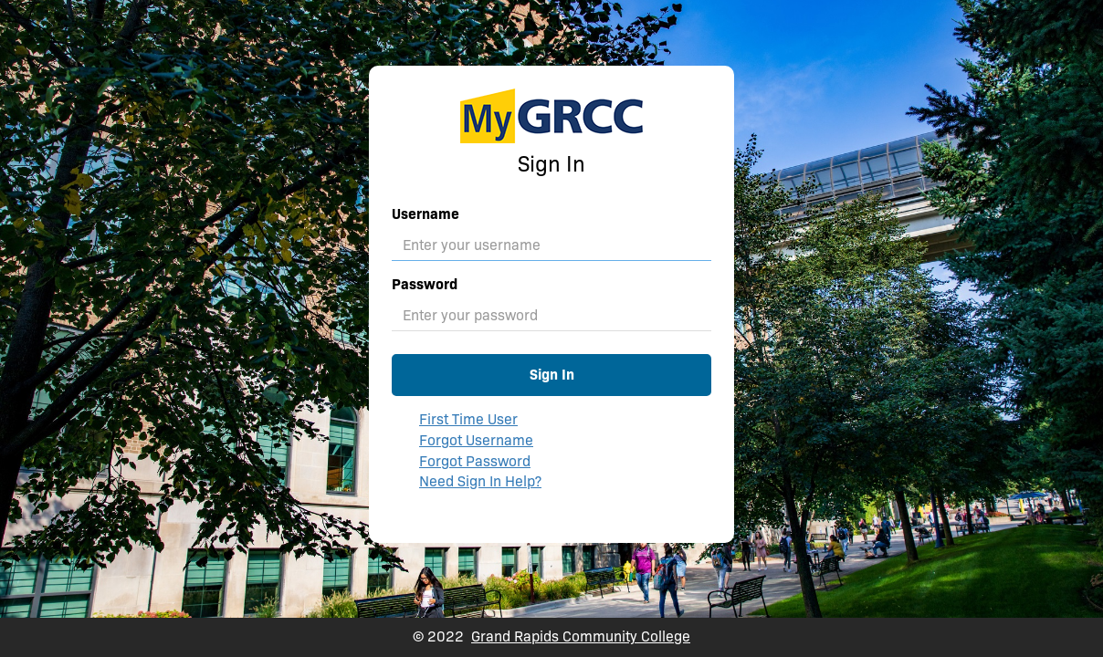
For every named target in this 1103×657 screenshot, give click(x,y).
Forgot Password (474, 461)
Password (424, 284)
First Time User (468, 419)
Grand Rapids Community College (580, 636)
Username (425, 214)
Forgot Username (476, 440)
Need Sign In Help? (480, 481)
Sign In (552, 374)
